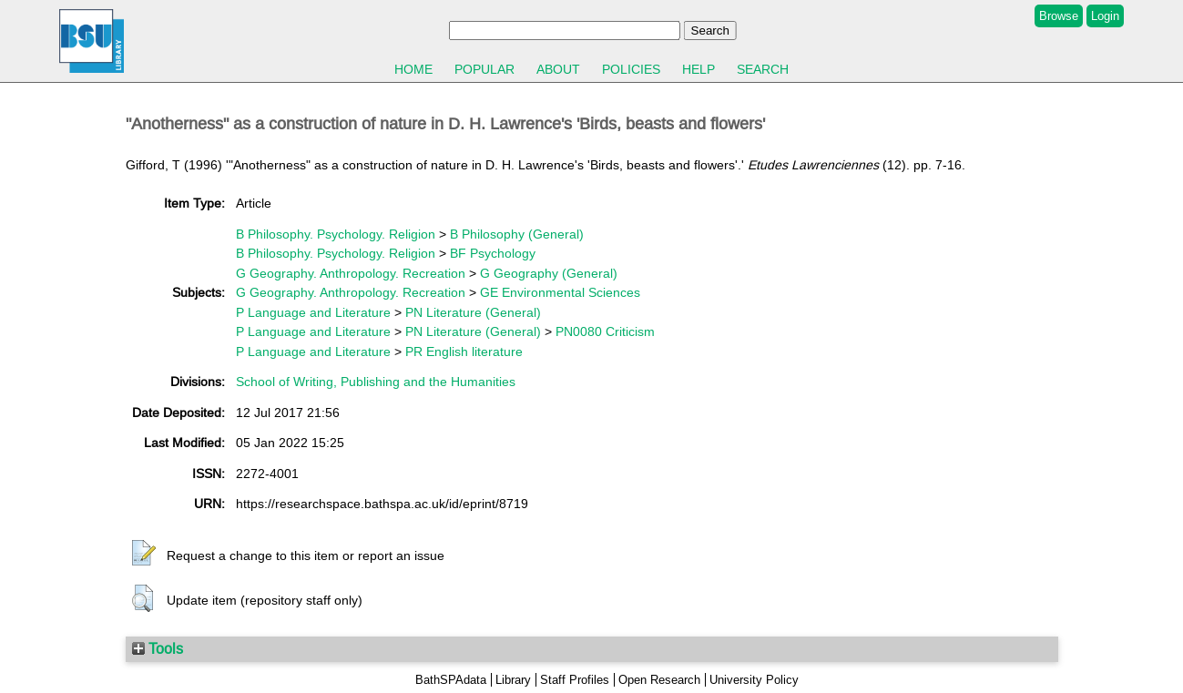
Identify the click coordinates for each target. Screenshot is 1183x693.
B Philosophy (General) (517, 234)
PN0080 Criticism (605, 331)
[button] (144, 553)
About (558, 69)
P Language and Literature (313, 312)
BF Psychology (492, 253)
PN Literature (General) (473, 312)
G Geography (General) (548, 273)
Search (763, 69)
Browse (1058, 16)
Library (513, 680)
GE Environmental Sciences (560, 292)
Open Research (659, 680)
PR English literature (464, 351)
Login (1105, 16)
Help (698, 69)
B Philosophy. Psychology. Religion (335, 234)
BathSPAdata (450, 680)
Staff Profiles (574, 680)
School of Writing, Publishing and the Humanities (375, 381)
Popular (484, 69)
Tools (157, 648)
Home (413, 69)
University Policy (754, 680)
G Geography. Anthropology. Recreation (350, 273)
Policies (631, 69)
